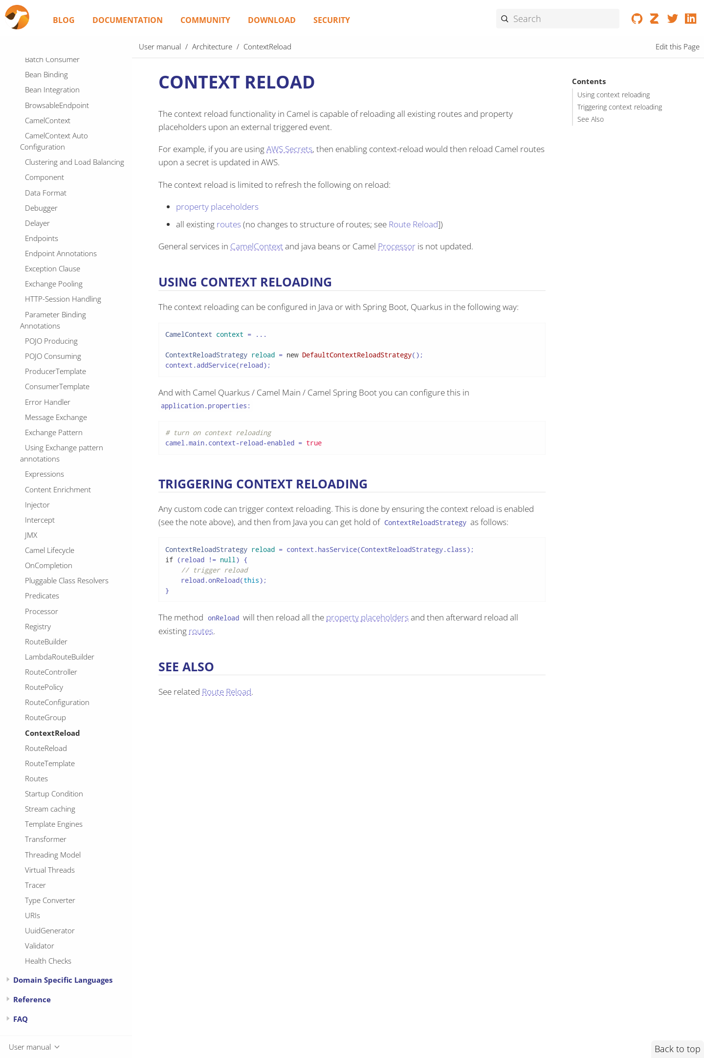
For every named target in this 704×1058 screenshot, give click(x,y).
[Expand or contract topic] (8, 979)
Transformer (45, 839)
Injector (37, 504)
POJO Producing (51, 340)
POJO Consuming (53, 356)
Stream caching (50, 808)
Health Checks (48, 960)
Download (272, 20)
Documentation (127, 20)
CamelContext (47, 120)
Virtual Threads (50, 869)
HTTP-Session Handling (63, 298)
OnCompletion (48, 565)
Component (44, 177)
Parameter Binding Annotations (53, 320)
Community (205, 20)
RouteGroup (45, 717)
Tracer (35, 885)
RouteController (51, 671)
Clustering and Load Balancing (74, 161)
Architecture (212, 46)
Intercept (40, 519)
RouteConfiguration (57, 702)
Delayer (37, 223)
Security (331, 20)
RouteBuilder (46, 641)
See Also (590, 119)
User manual (160, 46)
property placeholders (217, 206)
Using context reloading (613, 94)
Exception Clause (52, 268)
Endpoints (41, 238)
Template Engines (54, 823)
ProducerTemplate (55, 371)
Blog (64, 20)
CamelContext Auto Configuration (54, 141)
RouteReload (46, 748)
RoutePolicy (44, 687)
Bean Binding (46, 74)
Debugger (41, 207)
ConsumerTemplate (57, 386)
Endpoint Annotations (61, 253)
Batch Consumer (52, 59)
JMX (31, 534)
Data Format (45, 192)
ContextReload (52, 732)
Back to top (678, 1049)
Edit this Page (678, 46)
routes (229, 224)
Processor (41, 611)
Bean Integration (52, 89)
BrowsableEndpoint (57, 105)
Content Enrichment (58, 489)
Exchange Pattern (54, 432)
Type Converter (50, 900)
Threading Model (53, 854)
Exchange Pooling (54, 283)
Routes (36, 778)
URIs (32, 915)
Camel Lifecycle (49, 550)
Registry (38, 626)
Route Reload (413, 224)
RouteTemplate (50, 763)
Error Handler (47, 402)
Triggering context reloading (619, 107)
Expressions (44, 473)
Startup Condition (54, 793)
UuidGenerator (50, 930)
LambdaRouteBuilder (59, 656)
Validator (39, 945)
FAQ (20, 1019)
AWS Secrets (289, 148)
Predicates (42, 595)
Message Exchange (56, 417)
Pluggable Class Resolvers (67, 580)
